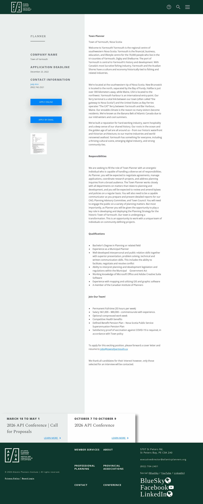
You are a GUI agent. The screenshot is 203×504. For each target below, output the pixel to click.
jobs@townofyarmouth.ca (114, 349)
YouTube (167, 472)
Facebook (154, 487)
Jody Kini (34, 84)
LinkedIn (180, 472)
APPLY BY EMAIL (46, 119)
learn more (51, 438)
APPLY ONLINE (46, 102)
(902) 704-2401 (149, 466)
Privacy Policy (12, 478)
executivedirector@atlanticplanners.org (165, 459)
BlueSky (154, 472)
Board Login (28, 478)
